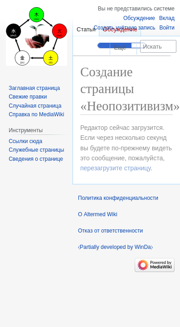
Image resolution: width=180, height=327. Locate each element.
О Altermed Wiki (97, 214)
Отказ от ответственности (110, 231)
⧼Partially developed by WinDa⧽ (115, 247)
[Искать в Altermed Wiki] (158, 46)
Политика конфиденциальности (118, 198)
